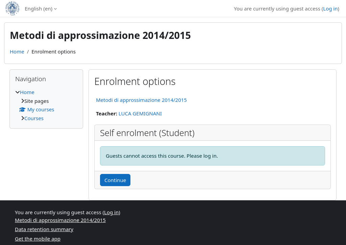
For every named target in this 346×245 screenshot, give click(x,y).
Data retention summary (44, 229)
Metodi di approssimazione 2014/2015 (141, 99)
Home (17, 51)
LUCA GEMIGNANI (140, 113)
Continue (115, 180)
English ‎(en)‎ (38, 8)
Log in (330, 8)
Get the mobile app (37, 238)
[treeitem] (46, 105)
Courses (34, 118)
